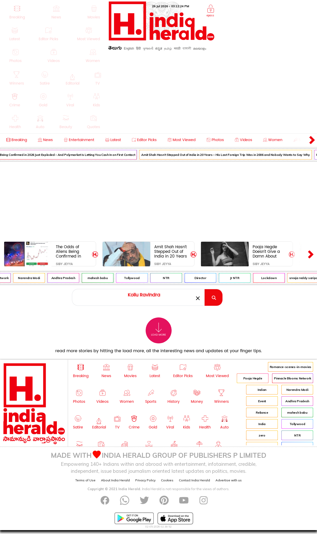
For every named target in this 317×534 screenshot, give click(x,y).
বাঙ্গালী (187, 48)
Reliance (262, 412)
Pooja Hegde (252, 378)
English (129, 48)
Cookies (167, 480)
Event (262, 401)
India (261, 424)
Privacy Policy (145, 480)
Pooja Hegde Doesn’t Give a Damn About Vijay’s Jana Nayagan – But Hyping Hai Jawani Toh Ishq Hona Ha (268, 251)
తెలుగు (115, 49)
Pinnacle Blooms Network (292, 378)
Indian (262, 390)
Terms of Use (85, 480)
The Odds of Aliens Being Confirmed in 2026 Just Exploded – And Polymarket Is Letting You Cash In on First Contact (72, 251)
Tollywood (135, 278)
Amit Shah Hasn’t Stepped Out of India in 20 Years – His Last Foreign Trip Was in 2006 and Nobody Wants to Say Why (228, 155)
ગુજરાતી (148, 48)
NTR (169, 278)
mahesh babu (100, 278)
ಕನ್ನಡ (158, 48)
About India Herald (115, 480)
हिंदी (138, 48)
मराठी (177, 48)
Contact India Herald (194, 480)
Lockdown (272, 278)
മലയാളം (199, 48)
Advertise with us (228, 480)
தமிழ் (168, 48)
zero (262, 435)
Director (203, 278)
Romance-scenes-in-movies (290, 367)
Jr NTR (237, 278)
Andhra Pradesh (66, 278)
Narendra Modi (32, 278)
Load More (158, 329)
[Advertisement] (158, 200)
